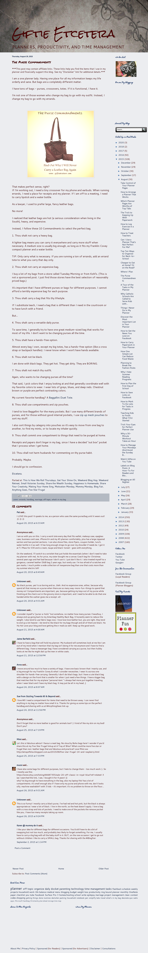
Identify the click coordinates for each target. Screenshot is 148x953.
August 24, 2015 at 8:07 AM (30, 687)
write (83, 894)
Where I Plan (127, 271)
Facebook (120, 553)
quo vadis (133, 898)
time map (57, 901)
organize (39, 889)
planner (16, 888)
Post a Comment (22, 848)
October (125, 171)
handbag (30, 499)
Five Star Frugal (36, 489)
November (126, 166)
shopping (20, 897)
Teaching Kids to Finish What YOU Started (127, 416)
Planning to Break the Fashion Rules (128, 365)
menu (57, 892)
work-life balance (37, 892)
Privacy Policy (28, 948)
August (124, 179)
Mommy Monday (84, 486)
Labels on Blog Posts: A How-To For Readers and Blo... (128, 470)
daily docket (52, 889)
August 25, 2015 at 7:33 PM (30, 755)
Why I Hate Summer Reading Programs (126, 375)
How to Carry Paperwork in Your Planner (128, 345)
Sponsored (42, 948)
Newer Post (18, 868)
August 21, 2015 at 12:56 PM (31, 655)
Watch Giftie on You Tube (128, 460)
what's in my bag (59, 499)
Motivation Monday (64, 486)
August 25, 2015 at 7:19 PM (30, 729)
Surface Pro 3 (51, 894)
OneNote (133, 892)
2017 (121, 150)
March (124, 503)
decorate (125, 898)
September (126, 175)
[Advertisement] (74, 13)
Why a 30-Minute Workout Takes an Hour (128, 437)
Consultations (108, 948)
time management (95, 889)
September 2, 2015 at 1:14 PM (31, 842)
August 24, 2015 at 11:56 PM (31, 709)
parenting (64, 889)
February (125, 507)
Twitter (118, 556)
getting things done (34, 898)
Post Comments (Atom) (36, 873)
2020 (121, 142)
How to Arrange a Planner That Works (128, 194)
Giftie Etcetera (63, 33)
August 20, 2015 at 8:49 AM (30, 572)
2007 (121, 542)
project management (114, 894)
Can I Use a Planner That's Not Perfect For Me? (128, 243)
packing (63, 898)
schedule (126, 888)
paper (13, 894)
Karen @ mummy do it (27, 825)
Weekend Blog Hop (87, 480)
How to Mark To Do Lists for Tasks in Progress (127, 405)
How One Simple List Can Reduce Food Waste (127, 355)
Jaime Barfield (23, 638)
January (125, 512)
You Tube (120, 559)
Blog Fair (98, 486)
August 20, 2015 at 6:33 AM (30, 523)
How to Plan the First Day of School (128, 386)
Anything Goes (19, 489)
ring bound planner (110, 892)
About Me (15, 948)
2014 (121, 517)
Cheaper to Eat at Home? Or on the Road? (128, 265)
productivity (94, 892)
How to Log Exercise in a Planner (127, 226)
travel (103, 898)
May (123, 495)
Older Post (104, 868)
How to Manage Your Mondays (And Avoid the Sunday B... (128, 450)
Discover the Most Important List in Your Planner (128, 321)
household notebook (75, 898)
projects (14, 892)
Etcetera (17, 473)
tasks (109, 889)
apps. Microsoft (16, 901)
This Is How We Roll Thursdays (39, 480)
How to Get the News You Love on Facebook (128, 334)
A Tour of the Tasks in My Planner (127, 287)
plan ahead (43, 901)
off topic (47, 499)
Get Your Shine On (66, 480)
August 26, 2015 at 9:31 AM (30, 790)
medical (50, 892)
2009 (121, 533)
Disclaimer (95, 948)
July (123, 487)
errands (22, 499)
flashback (117, 888)
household (24, 892)
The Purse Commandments (128, 278)
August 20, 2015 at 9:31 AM (30, 600)
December (126, 162)
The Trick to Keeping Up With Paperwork (127, 216)
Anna (19, 664)
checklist (21, 894)
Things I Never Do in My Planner (127, 310)
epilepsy (91, 894)
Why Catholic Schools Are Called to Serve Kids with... (127, 298)
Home (61, 868)
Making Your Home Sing (41, 486)
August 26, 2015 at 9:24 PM (30, 816)
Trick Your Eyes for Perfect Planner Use (128, 427)
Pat (18, 512)
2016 (121, 154)
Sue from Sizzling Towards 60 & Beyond (36, 696)
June (123, 491)
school (77, 894)
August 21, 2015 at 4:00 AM (30, 629)
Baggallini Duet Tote (60, 397)
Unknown (21, 581)
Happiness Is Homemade (86, 483)
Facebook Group (123, 573)
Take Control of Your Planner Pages (128, 185)
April (123, 499)
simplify (92, 898)
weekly (134, 888)
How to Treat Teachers (127, 234)
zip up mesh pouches (92, 415)
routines (47, 898)
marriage (38, 499)
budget (73, 892)
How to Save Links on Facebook (127, 395)
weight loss (82, 892)
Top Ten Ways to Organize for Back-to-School (128, 255)
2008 (121, 537)
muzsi (19, 765)
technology (77, 889)
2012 (121, 525)
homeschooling (66, 894)
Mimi (19, 739)
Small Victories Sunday (32, 483)
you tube (30, 894)
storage (51, 901)
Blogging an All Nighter (128, 480)
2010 (121, 529)
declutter (55, 898)
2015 (121, 159)
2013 (121, 521)
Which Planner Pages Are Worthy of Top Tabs (128, 205)
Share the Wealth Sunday (59, 483)
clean (127, 894)
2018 (121, 146)
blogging (65, 892)
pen (86, 898)
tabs (98, 898)
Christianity (34, 901)
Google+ (119, 562)
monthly (124, 892)
